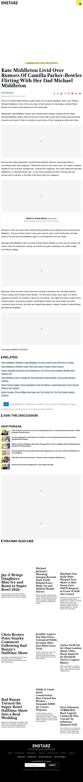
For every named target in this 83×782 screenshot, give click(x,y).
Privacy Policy (60, 757)
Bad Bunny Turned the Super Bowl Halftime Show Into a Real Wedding (14, 708)
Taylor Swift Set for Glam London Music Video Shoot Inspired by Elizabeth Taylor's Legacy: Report (70, 654)
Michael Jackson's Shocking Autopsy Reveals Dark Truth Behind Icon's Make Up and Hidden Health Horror (46, 580)
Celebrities (31, 753)
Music (63, 753)
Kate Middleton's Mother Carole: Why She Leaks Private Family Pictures (32, 367)
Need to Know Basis (36, 218)
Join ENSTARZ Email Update (41, 761)
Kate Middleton (16, 404)
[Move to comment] (80, 93)
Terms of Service (45, 757)
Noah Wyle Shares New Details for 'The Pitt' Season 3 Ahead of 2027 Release (38, 457)
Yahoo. (15, 249)
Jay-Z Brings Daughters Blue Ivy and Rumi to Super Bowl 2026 (14, 582)
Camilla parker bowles (34, 404)
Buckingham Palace (67, 404)
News (10, 753)
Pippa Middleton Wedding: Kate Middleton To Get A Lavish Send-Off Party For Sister (37, 363)
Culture (41, 753)
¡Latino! (72, 753)
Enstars (9, 2)
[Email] (76, 93)
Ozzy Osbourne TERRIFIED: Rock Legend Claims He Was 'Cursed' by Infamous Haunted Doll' (69, 716)
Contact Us (31, 757)
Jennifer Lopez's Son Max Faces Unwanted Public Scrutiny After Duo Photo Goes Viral (46, 641)
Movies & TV (52, 753)
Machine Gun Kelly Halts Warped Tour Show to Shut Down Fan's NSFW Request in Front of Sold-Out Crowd (70, 584)
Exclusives (19, 753)
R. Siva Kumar (8, 93)
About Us (21, 757)
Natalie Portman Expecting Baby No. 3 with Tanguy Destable (33, 464)
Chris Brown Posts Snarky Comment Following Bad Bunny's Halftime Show (14, 643)
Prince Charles (51, 404)
